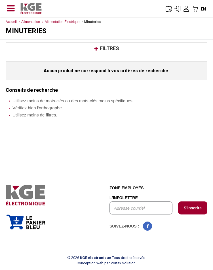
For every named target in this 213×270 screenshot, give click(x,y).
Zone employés (126, 188)
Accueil (11, 22)
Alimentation (30, 22)
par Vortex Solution (120, 263)
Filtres (109, 48)
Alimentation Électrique (62, 22)
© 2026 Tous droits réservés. (106, 258)
